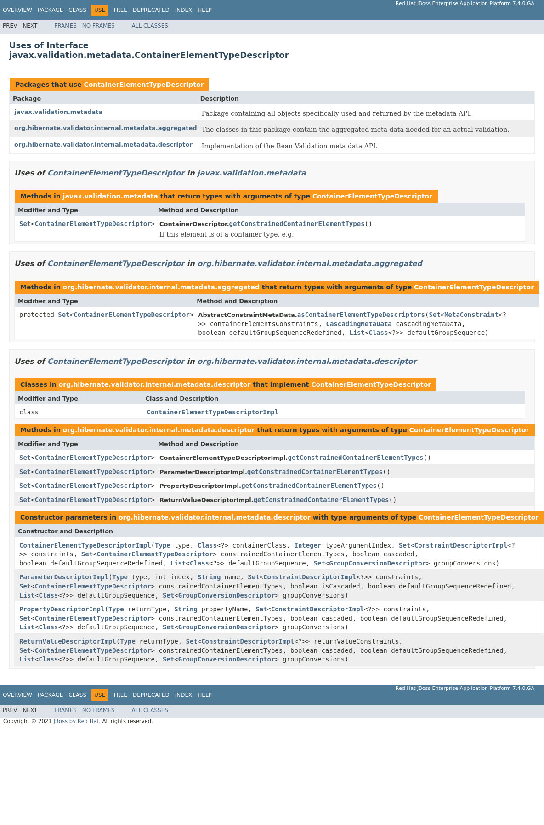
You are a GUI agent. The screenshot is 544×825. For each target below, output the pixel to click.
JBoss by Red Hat (76, 721)
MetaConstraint (471, 314)
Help (205, 10)
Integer (307, 545)
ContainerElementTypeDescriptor (144, 84)
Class (77, 10)
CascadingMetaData (359, 324)
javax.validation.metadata (58, 111)
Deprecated (151, 10)
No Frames (98, 26)
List (357, 332)
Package (50, 10)
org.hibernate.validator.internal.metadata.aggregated (105, 127)
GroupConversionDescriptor (377, 563)
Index (184, 10)
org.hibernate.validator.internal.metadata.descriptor (103, 144)
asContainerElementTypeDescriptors (361, 314)
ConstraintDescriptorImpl (460, 545)
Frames (65, 26)
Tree (120, 10)
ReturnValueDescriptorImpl (67, 641)
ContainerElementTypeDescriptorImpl (213, 412)
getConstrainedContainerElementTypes (297, 223)
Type (162, 545)
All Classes (150, 26)
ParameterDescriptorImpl (63, 577)
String (209, 577)
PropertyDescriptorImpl (61, 609)
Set (25, 223)
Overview (17, 10)
